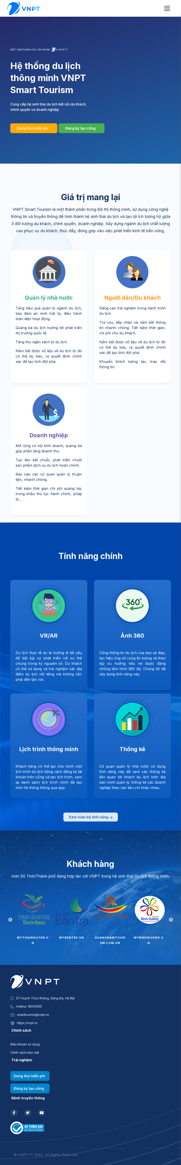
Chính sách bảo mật (24, 1052)
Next (171, 920)
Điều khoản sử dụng (25, 1044)
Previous (10, 920)
